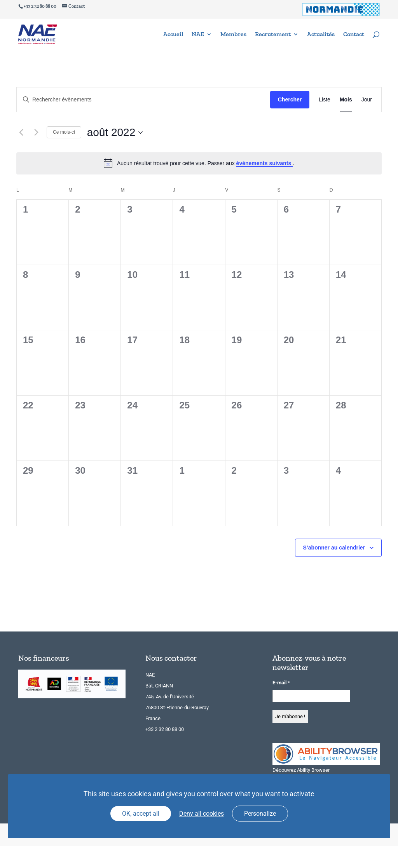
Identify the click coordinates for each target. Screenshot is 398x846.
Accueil (173, 34)
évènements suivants (264, 163)
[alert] (199, 163)
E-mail (281, 683)
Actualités (321, 34)
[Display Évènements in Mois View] (346, 99)
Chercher (290, 99)
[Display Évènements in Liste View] (324, 99)
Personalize (260, 813)
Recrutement (273, 34)
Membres (233, 34)
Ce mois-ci (64, 132)
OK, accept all (140, 813)
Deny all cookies (201, 813)
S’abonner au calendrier (334, 547)
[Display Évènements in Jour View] (366, 99)
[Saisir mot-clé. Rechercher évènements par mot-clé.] (143, 99)
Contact (353, 34)
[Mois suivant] (36, 132)
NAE (198, 34)
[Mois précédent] (21, 132)
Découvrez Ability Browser (301, 770)
